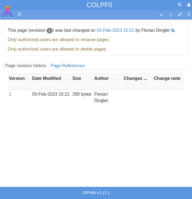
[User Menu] (188, 5)
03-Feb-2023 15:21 (115, 30)
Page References (68, 65)
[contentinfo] (170, 14)
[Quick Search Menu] (179, 4)
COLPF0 (99, 5)
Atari (7, 11)
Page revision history (25, 65)
